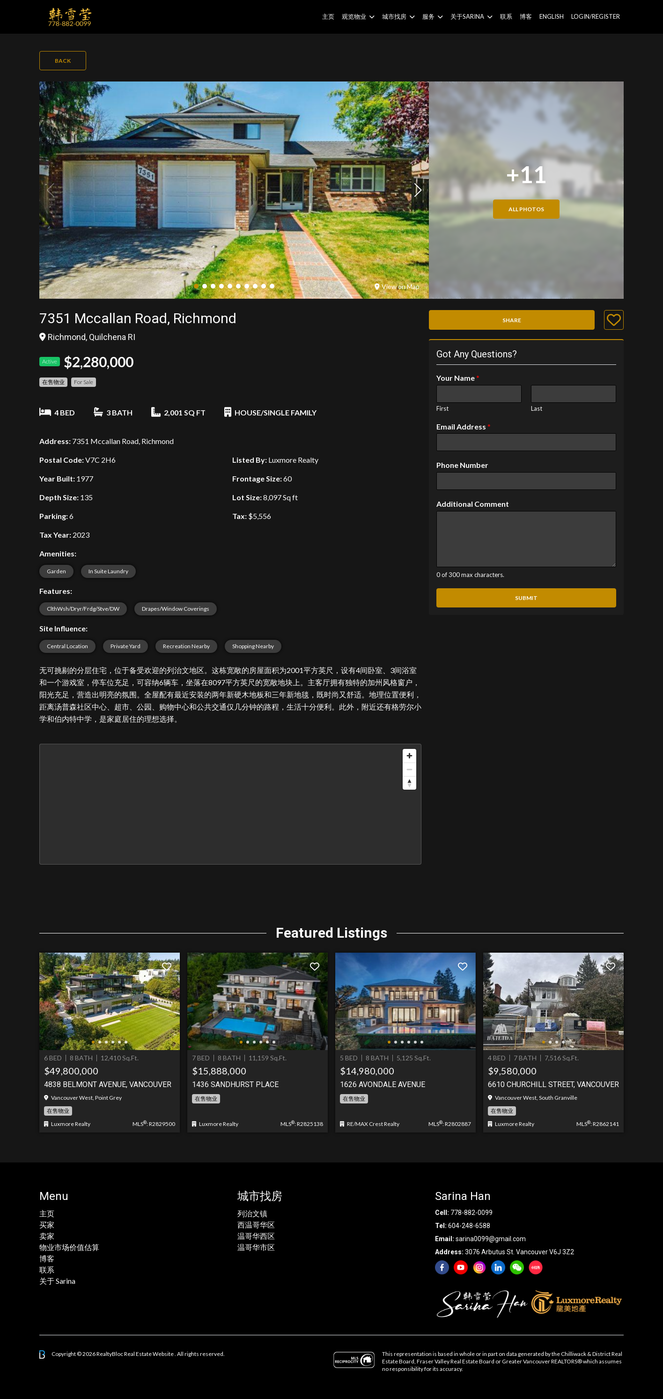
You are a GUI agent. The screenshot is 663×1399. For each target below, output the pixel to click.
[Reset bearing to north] (409, 783)
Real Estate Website (149, 1353)
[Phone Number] (526, 481)
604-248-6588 (469, 1225)
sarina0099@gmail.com (491, 1239)
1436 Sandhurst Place (235, 1084)
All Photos (526, 209)
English (551, 16)
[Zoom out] (409, 769)
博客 (526, 16)
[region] (230, 804)
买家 (46, 1224)
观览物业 (354, 16)
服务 (428, 16)
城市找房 (394, 16)
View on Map (397, 286)
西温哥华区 (256, 1224)
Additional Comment (472, 503)
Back (63, 60)
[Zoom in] (409, 755)
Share (511, 320)
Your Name (457, 377)
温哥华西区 (256, 1235)
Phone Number (462, 464)
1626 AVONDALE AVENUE (382, 1084)
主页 (328, 16)
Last (536, 408)
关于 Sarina (57, 1280)
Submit (526, 597)
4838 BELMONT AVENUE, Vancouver (107, 1084)
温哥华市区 (256, 1247)
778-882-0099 (471, 1212)
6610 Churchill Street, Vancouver (553, 1084)
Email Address (463, 426)
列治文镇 (252, 1213)
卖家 (46, 1235)
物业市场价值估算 (69, 1247)
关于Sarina (467, 16)
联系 (506, 16)
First (442, 408)
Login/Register (595, 16)
